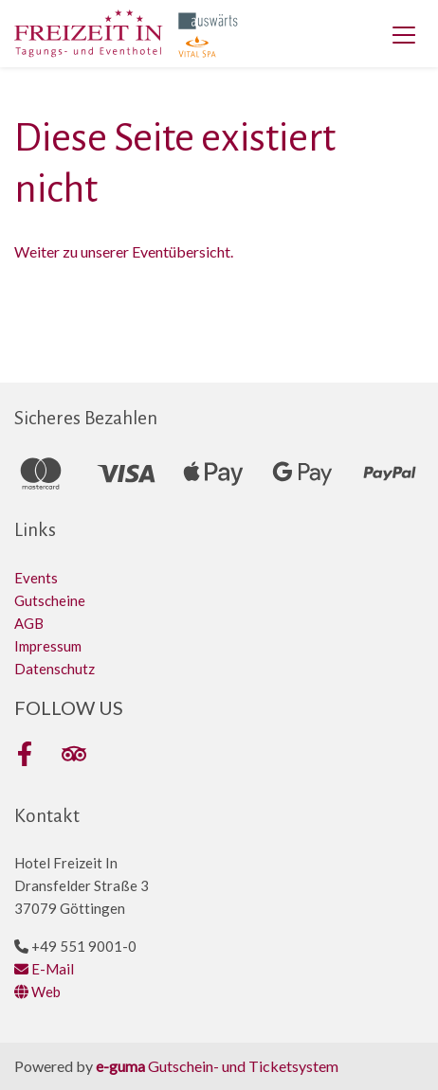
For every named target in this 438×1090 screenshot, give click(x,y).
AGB (29, 623)
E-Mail (44, 968)
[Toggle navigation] (404, 34)
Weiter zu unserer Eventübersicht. (123, 251)
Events (36, 577)
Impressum (48, 645)
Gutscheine (49, 600)
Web (37, 991)
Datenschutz (54, 668)
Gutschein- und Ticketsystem (217, 1066)
